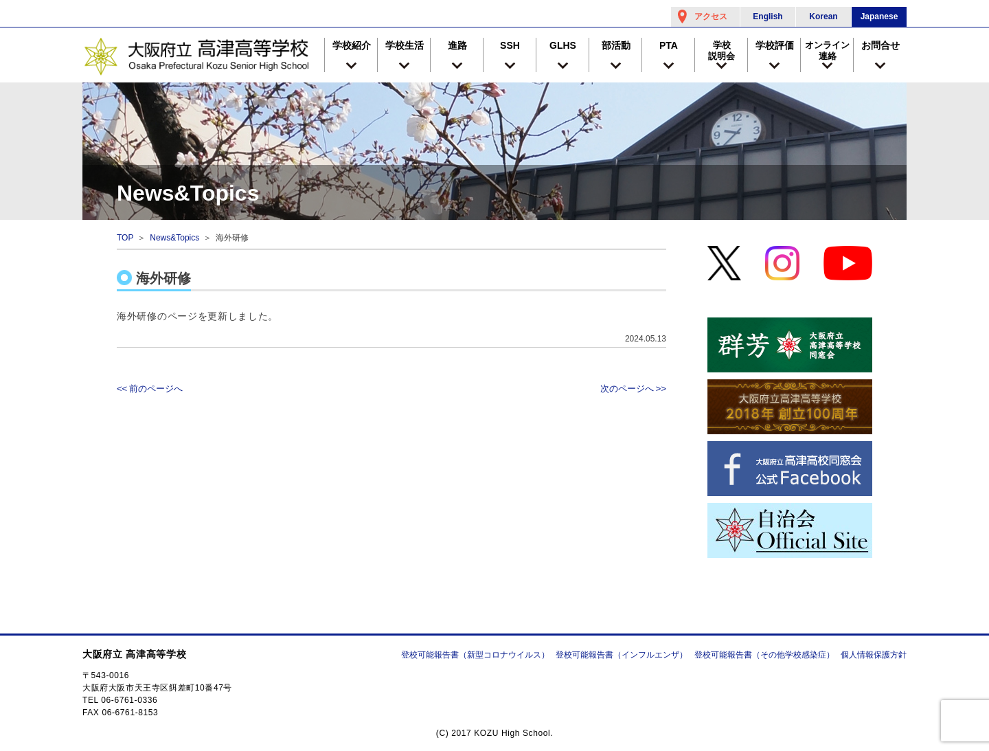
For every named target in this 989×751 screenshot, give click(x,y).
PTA (668, 45)
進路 (457, 45)
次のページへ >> (633, 388)
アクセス (710, 16)
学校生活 (404, 45)
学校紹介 (351, 45)
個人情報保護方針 (874, 655)
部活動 (616, 45)
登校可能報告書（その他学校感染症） (764, 655)
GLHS (562, 45)
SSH (510, 45)
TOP (125, 238)
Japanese (879, 16)
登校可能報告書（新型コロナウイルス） (475, 655)
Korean (823, 16)
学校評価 (774, 45)
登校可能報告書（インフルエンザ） (621, 655)
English (767, 16)
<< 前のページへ (150, 388)
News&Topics (174, 238)
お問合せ (880, 45)
